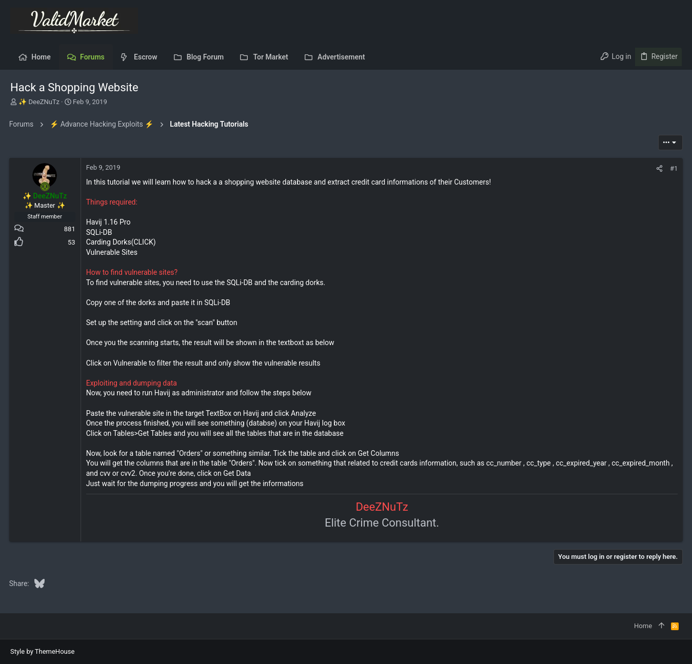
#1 (673, 168)
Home (643, 626)
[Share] (658, 168)
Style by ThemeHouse (42, 651)
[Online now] (46, 186)
